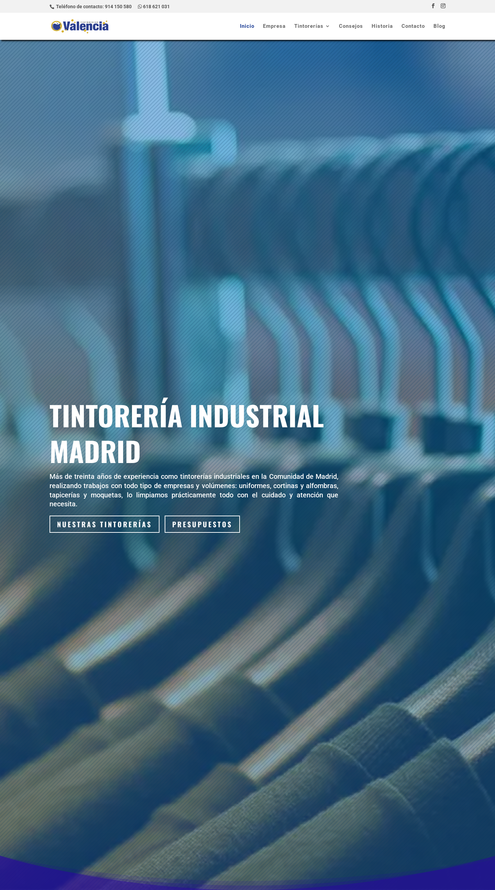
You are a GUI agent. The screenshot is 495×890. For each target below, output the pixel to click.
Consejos (351, 26)
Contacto (413, 26)
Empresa (274, 26)
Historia (382, 26)
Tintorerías (308, 26)
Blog (439, 26)
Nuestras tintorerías (104, 524)
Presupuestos (202, 524)
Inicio (247, 26)
